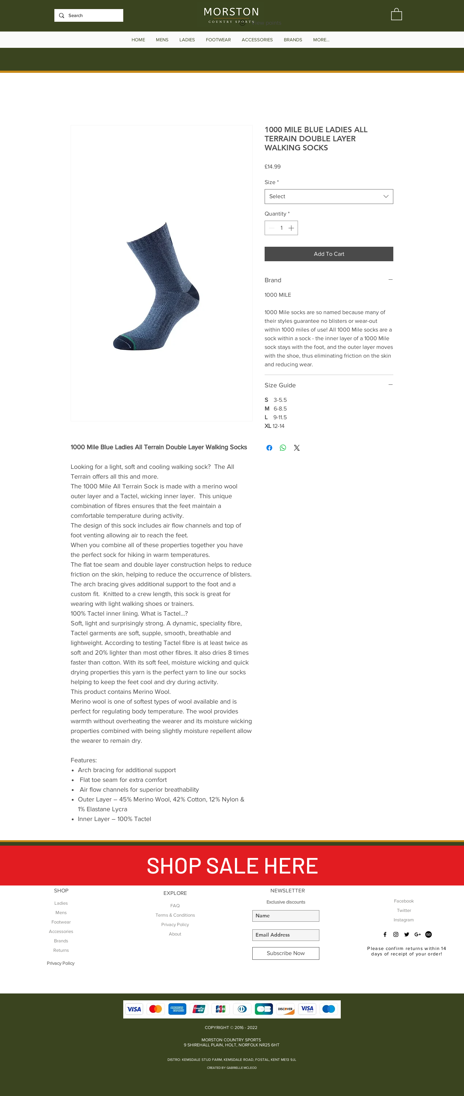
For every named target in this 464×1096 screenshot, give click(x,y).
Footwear (61, 922)
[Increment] (292, 228)
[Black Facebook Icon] (385, 934)
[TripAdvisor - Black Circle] (428, 934)
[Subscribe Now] (285, 953)
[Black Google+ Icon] (417, 934)
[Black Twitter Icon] (406, 934)
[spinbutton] (281, 228)
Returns (61, 950)
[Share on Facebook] (269, 447)
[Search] (88, 15)
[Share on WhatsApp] (283, 447)
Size (272, 182)
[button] (396, 13)
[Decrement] (271, 228)
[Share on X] (297, 447)
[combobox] (329, 196)
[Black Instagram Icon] (396, 934)
